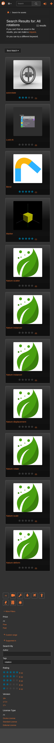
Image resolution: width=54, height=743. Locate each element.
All (6, 596)
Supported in (10, 640)
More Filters (9, 611)
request (32, 32)
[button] (10, 3)
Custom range (10, 634)
